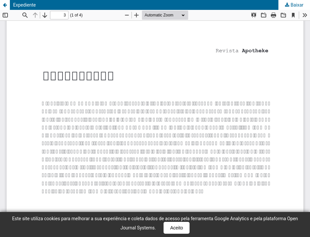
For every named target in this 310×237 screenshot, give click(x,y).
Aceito (176, 227)
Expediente (24, 5)
